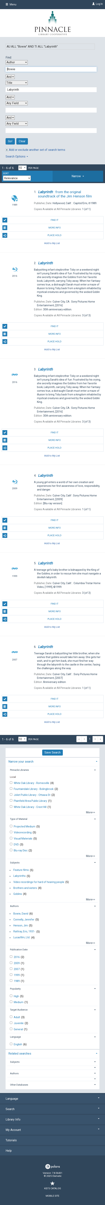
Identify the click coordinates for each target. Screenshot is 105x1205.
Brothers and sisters (25, 887)
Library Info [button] (52, 1119)
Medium (19, 1002)
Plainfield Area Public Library (31, 800)
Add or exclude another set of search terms (35, 150)
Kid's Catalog (52, 1186)
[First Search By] (17, 62)
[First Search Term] (49, 69)
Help (9, 1150)
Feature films (21, 870)
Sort (6, 173)
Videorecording (23, 832)
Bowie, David (20, 913)
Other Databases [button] (19, 1084)
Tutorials (11, 1140)
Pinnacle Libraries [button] (19, 770)
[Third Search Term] (49, 110)
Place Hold (32, 235)
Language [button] (15, 1036)
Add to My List (52, 243)
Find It (30, 220)
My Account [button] (52, 1130)
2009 (17, 963)
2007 (17, 969)
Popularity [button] (15, 988)
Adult (17, 1017)
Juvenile (19, 1023)
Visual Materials (23, 838)
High (17, 996)
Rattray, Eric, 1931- (24, 931)
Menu (11, 4)
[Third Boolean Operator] (10, 118)
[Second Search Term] (49, 90)
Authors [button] (14, 906)
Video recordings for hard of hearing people (38, 882)
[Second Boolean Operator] (10, 97)
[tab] (78, 176)
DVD (16, 844)
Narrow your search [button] (20, 761)
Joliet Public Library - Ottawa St (32, 794)
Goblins (17, 893)
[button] (78, 176)
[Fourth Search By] (17, 123)
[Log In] (93, 3)
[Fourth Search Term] (49, 131)
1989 (17, 981)
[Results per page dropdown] (22, 167)
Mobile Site (52, 1195)
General (18, 1029)
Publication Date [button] (19, 949)
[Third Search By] (17, 103)
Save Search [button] (52, 752)
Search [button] (52, 1109)
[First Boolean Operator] (10, 77)
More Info (31, 227)
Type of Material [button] (18, 819)
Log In (99, 3)
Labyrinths (19, 876)
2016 (17, 957)
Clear (22, 141)
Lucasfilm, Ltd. (21, 937)
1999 (17, 975)
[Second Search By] (17, 83)
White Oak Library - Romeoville (32, 783)
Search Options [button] (17, 156)
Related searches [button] (19, 1053)
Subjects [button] (15, 862)
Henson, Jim (20, 925)
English (18, 1044)
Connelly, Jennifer (23, 919)
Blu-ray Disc (21, 850)
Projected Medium (25, 826)
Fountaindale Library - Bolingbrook (34, 788)
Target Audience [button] (19, 1009)
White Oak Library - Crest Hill (30, 807)
